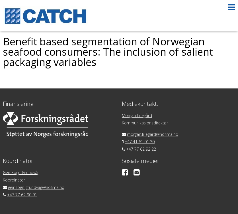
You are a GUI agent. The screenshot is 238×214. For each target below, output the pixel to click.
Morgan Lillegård (137, 115)
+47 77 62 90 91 (22, 194)
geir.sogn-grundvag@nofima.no (36, 187)
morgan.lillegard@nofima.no (152, 134)
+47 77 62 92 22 (141, 149)
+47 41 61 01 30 (140, 141)
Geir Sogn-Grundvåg (21, 172)
